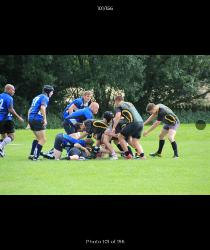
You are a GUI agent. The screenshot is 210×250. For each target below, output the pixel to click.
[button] (201, 10)
